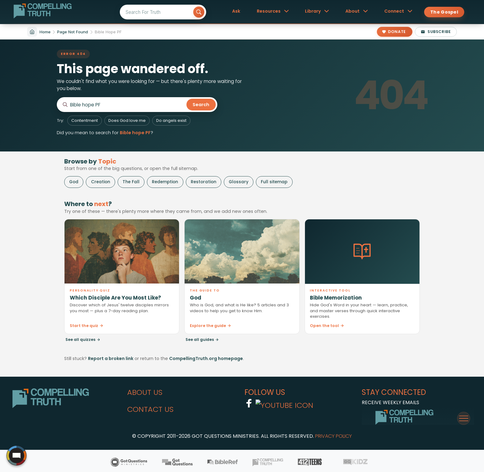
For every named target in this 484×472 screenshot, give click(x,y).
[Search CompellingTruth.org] (127, 105)
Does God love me (127, 120)
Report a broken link (110, 358)
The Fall (131, 182)
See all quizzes (82, 339)
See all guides (202, 339)
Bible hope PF (135, 133)
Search (201, 104)
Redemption (165, 182)
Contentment (84, 120)
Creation (100, 182)
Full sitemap (274, 182)
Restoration (203, 182)
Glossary (238, 182)
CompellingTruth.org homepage (206, 358)
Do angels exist (171, 120)
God (73, 182)
